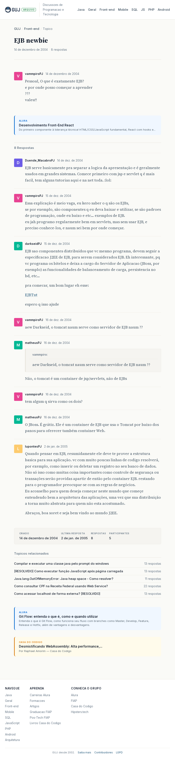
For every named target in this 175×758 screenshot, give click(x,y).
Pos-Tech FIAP (40, 717)
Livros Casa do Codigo (45, 723)
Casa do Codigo (82, 706)
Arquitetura (12, 740)
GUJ (17, 29)
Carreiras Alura (40, 695)
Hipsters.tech (79, 712)
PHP (151, 10)
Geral (92, 10)
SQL (135, 10)
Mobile (123, 10)
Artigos (34, 706)
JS (143, 10)
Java (81, 10)
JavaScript (12, 723)
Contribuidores (103, 752)
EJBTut (31, 294)
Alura (74, 695)
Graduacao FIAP (41, 712)
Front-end (31, 29)
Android (164, 10)
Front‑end (107, 10)
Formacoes (37, 700)
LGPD (119, 752)
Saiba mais (84, 752)
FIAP (74, 700)
